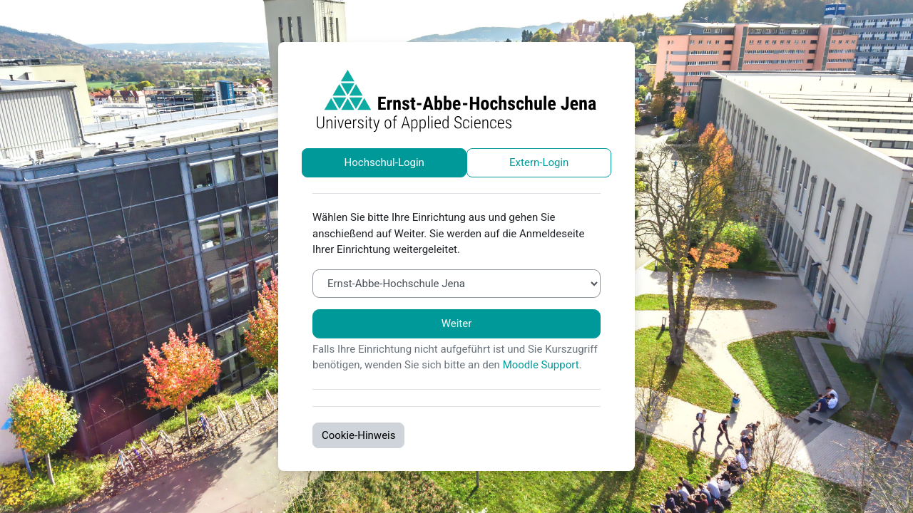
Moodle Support (541, 364)
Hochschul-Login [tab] (384, 162)
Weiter (457, 323)
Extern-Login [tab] (538, 162)
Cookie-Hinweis (358, 435)
